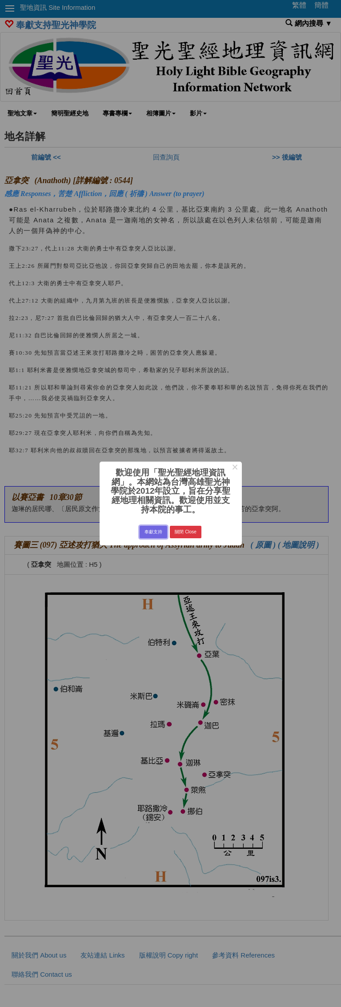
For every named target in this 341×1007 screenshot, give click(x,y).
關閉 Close (185, 531)
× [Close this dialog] (235, 468)
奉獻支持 (153, 531)
